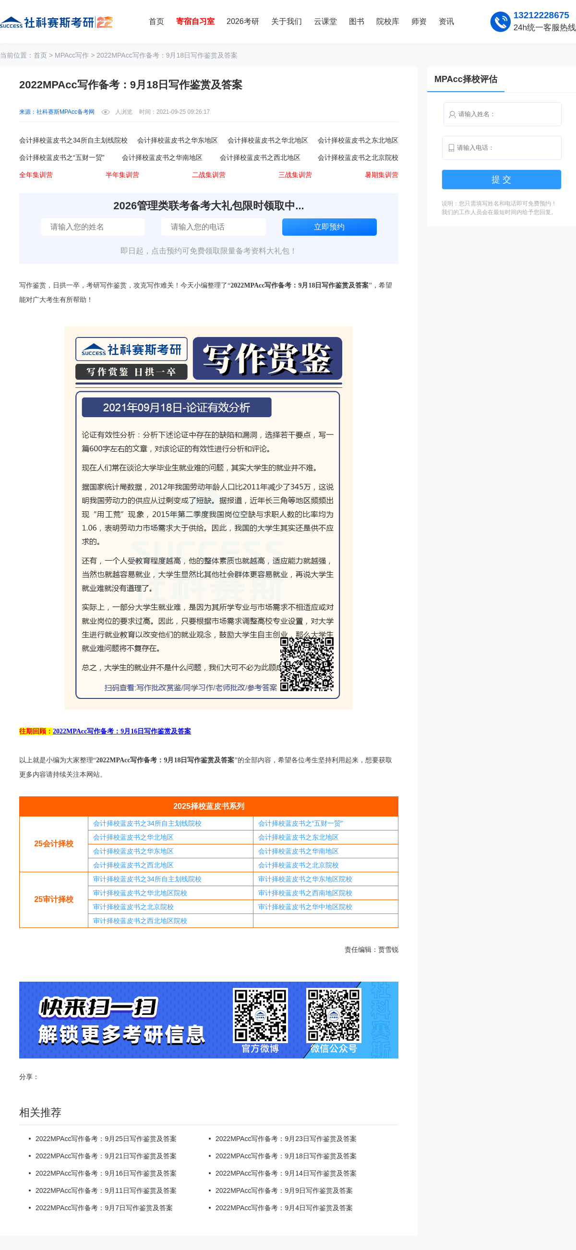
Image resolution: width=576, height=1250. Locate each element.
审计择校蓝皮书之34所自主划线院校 (147, 879)
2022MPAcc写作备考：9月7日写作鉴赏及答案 (104, 1208)
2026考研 (243, 21)
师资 (419, 21)
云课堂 (325, 21)
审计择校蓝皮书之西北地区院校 (140, 921)
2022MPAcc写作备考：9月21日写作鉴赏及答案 (106, 1156)
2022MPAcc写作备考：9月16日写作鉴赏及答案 (106, 1173)
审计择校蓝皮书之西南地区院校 (305, 893)
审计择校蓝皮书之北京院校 (133, 907)
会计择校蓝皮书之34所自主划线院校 (147, 823)
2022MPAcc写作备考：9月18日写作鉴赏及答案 (286, 1156)
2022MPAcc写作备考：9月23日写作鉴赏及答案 (286, 1138)
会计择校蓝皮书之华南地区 (298, 851)
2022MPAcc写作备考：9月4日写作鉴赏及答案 (284, 1208)
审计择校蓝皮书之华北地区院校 (140, 893)
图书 (356, 21)
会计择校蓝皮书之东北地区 (298, 837)
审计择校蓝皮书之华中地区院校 (305, 907)
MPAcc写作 (72, 55)
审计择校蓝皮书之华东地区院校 (305, 879)
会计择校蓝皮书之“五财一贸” (300, 823)
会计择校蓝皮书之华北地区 (133, 837)
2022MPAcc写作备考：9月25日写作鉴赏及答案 (106, 1138)
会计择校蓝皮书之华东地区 (133, 851)
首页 (156, 21)
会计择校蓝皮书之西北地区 (133, 865)
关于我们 (286, 21)
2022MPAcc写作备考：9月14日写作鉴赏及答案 (286, 1173)
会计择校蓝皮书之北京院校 (298, 865)
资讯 (446, 21)
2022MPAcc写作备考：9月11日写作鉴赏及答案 (106, 1190)
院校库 (387, 21)
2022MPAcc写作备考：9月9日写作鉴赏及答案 (284, 1190)
